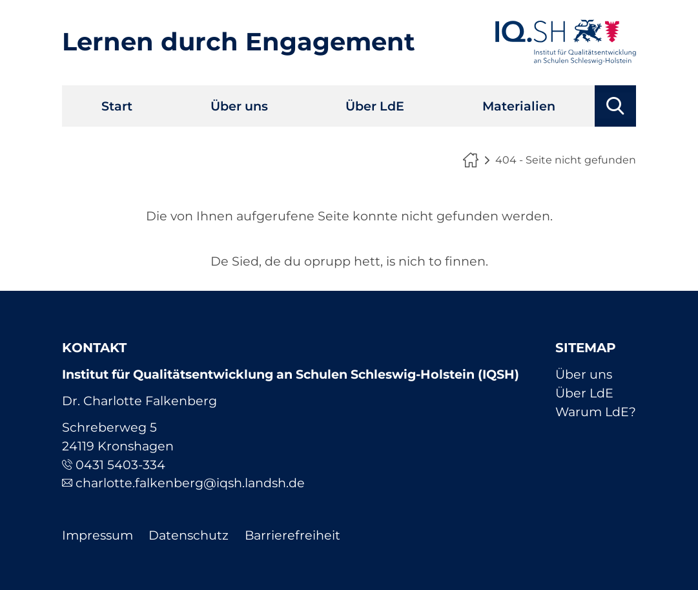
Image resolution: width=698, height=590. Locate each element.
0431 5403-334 (120, 464)
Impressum (97, 535)
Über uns (239, 106)
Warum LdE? (595, 411)
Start (116, 106)
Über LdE (374, 106)
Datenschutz (189, 535)
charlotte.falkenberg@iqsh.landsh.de (190, 482)
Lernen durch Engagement (238, 41)
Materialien (518, 106)
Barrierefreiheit (292, 535)
